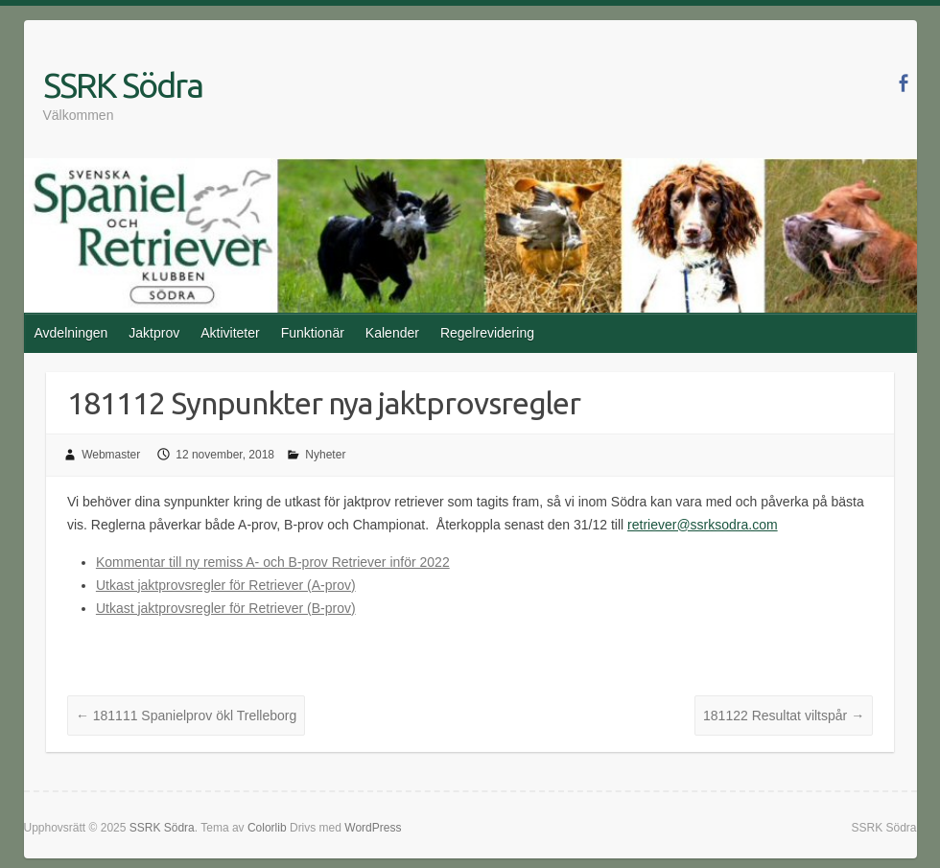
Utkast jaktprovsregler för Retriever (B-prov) (226, 608)
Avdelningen (71, 332)
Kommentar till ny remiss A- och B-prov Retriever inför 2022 (273, 562)
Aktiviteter (229, 332)
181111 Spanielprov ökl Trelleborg (186, 715)
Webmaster (111, 454)
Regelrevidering (487, 332)
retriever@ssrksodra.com (702, 524)
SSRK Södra (122, 85)
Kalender (392, 332)
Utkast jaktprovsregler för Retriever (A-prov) (226, 585)
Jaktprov (154, 332)
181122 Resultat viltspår (783, 715)
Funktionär (312, 332)
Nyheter (325, 454)
